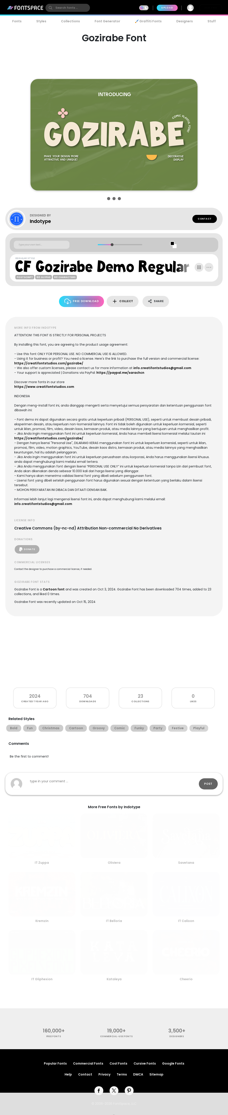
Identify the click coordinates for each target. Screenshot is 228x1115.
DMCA (138, 1074)
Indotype (40, 221)
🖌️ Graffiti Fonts (148, 21)
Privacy (104, 1074)
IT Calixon (186, 921)
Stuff (212, 21)
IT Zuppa (42, 862)
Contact (205, 218)
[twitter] (114, 1090)
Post (208, 784)
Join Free (210, 7)
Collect (122, 301)
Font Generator (107, 21)
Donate (27, 549)
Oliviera (114, 862)
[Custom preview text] (41, 245)
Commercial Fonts (88, 1063)
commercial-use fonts (116, 1036)
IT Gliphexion (42, 979)
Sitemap (156, 1074)
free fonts (53, 1036)
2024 (35, 696)
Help (68, 1074)
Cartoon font (54, 589)
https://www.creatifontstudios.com (44, 386)
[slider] (111, 244)
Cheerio (186, 979)
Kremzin (42, 921)
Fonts (17, 21)
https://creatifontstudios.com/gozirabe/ (48, 363)
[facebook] (98, 1090)
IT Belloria (114, 921)
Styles (41, 21)
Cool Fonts (118, 1063)
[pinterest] (129, 1090)
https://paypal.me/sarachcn (120, 372)
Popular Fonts (55, 1063)
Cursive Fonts (145, 1063)
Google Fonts (173, 1063)
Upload (167, 7)
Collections (70, 21)
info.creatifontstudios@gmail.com (162, 368)
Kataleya (114, 979)
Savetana (186, 862)
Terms (122, 1074)
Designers (184, 21)
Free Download (81, 301)
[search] (67, 8)
